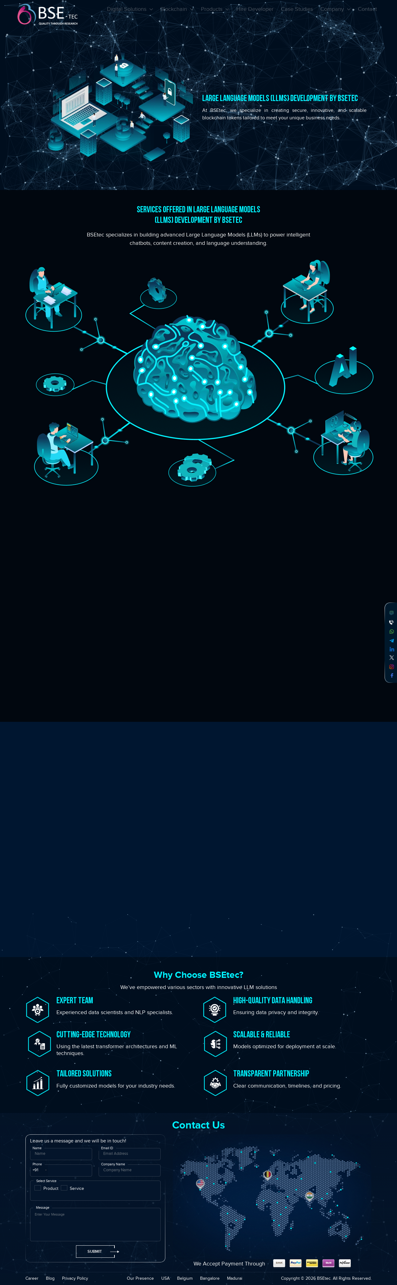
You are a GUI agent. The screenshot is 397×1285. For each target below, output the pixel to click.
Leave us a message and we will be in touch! (78, 1141)
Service (77, 1188)
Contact (367, 15)
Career (31, 1278)
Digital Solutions (130, 15)
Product (50, 1188)
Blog (50, 1278)
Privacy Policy (75, 1278)
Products (215, 15)
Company (335, 15)
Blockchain (177, 15)
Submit (101, 1251)
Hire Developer (255, 15)
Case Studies (297, 15)
